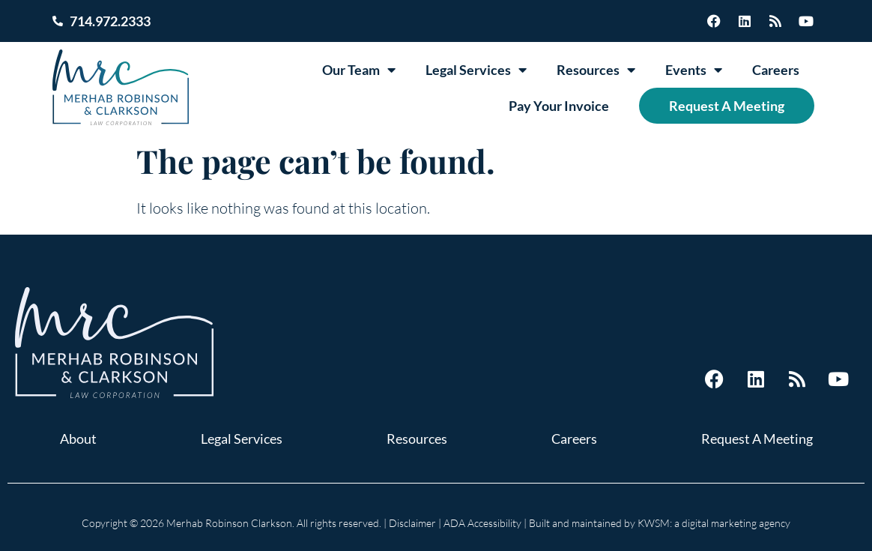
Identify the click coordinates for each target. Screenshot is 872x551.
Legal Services (476, 69)
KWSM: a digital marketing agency (714, 523)
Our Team (359, 69)
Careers (775, 69)
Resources (596, 69)
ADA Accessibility (482, 523)
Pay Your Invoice (559, 105)
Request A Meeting (726, 105)
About (78, 438)
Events (693, 69)
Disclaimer (412, 523)
